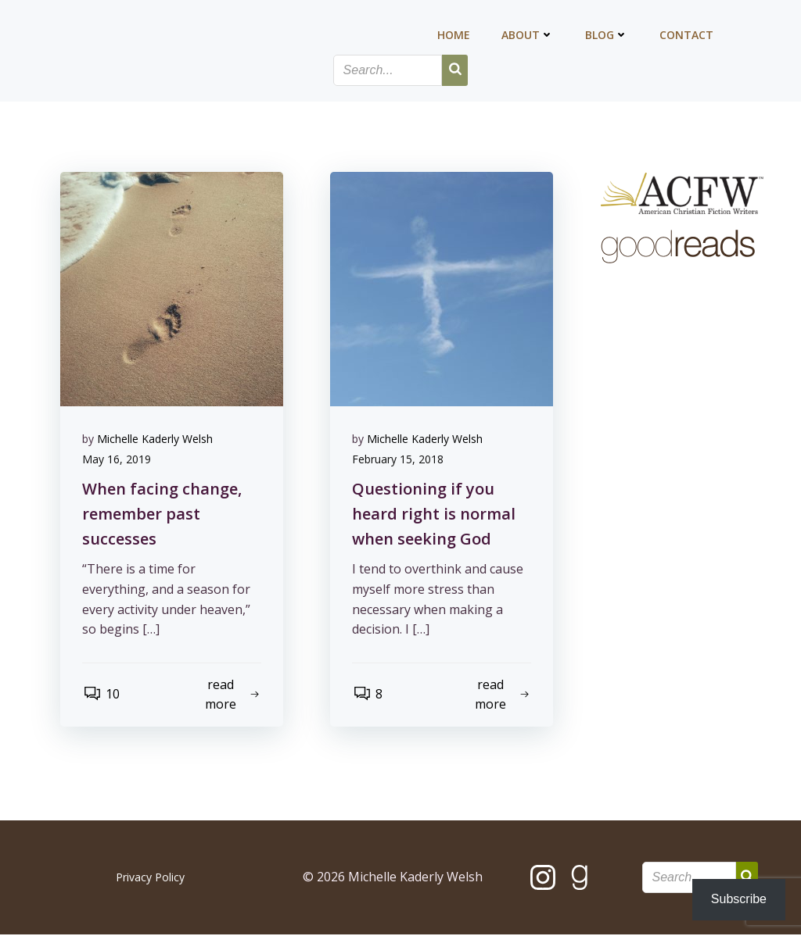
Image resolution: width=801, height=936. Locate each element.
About (528, 35)
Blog (607, 35)
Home (454, 35)
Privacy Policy (150, 878)
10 (102, 694)
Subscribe (739, 899)
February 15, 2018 (399, 459)
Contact (687, 35)
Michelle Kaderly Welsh (156, 439)
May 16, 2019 (118, 459)
